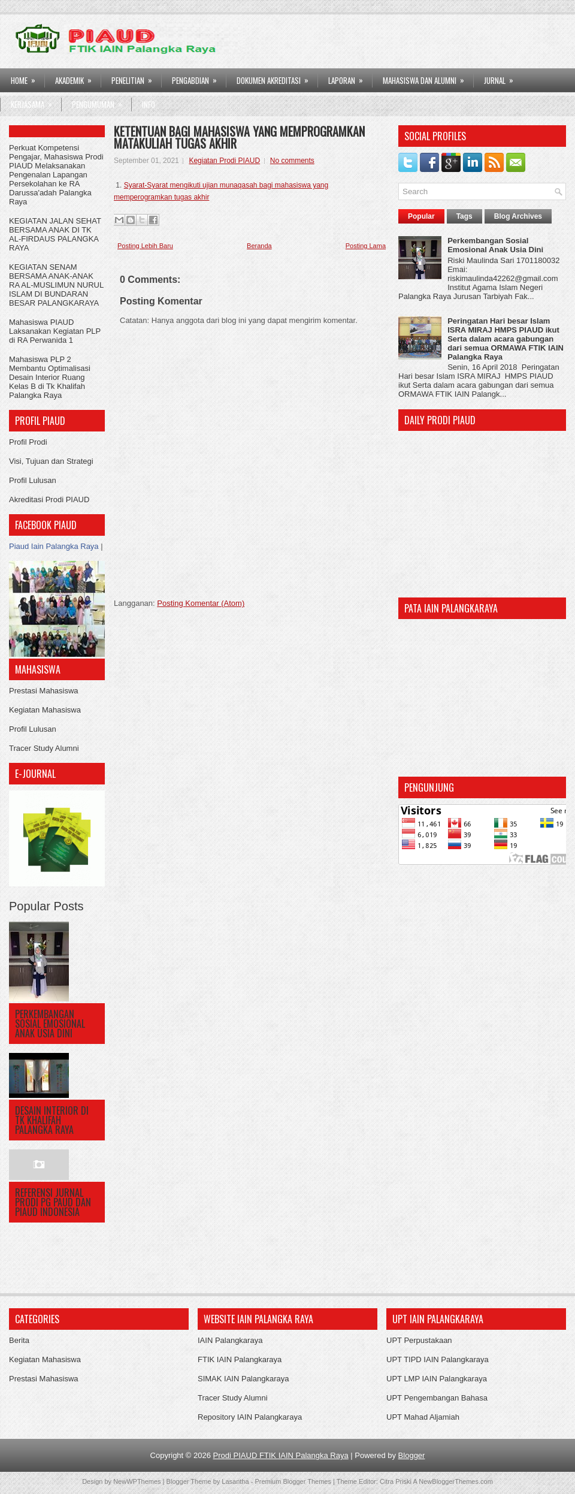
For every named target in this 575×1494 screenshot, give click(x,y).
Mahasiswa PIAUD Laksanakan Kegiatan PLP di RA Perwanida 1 (55, 331)
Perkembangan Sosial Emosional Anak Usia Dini (50, 1023)
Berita (19, 1340)
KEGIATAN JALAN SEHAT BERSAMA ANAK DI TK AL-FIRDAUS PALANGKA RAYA (55, 234)
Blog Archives (518, 216)
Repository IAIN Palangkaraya (250, 1416)
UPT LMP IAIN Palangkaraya (436, 1378)
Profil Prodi (28, 441)
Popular (421, 216)
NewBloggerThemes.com (456, 1481)
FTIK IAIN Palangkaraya (240, 1359)
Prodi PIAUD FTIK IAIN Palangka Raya (281, 1455)
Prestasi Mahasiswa (43, 690)
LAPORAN (349, 77)
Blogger (411, 1455)
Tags (464, 216)
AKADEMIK (77, 77)
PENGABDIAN (198, 77)
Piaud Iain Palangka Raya (54, 546)
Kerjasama (35, 101)
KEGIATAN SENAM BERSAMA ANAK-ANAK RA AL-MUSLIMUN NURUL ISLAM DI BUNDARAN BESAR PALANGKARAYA (56, 284)
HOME (27, 77)
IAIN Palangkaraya (230, 1340)
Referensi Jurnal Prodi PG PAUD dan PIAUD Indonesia (53, 1202)
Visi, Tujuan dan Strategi (51, 461)
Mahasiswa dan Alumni (427, 77)
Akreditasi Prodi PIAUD (49, 499)
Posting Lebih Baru (145, 245)
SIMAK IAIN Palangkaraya (243, 1378)
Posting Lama (366, 245)
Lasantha (235, 1481)
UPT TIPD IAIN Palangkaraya (437, 1359)
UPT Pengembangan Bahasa (437, 1397)
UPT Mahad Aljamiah (422, 1416)
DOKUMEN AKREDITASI (276, 77)
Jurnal (502, 77)
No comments (292, 160)
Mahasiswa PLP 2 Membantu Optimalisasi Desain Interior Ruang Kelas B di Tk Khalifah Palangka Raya (49, 377)
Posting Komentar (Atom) (200, 603)
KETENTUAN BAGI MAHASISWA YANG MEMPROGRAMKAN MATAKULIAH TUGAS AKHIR (239, 137)
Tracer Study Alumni (44, 748)
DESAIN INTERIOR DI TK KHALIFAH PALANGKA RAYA (52, 1120)
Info (148, 104)
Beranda (259, 245)
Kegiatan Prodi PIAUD (224, 160)
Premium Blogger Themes (293, 1481)
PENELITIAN (135, 77)
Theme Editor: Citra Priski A (377, 1481)
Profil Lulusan (32, 480)
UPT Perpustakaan (419, 1340)
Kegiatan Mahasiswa (45, 709)
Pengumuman (101, 101)
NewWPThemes (137, 1481)
